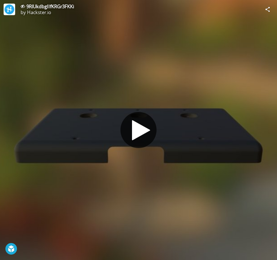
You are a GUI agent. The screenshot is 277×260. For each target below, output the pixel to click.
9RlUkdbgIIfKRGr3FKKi (50, 6)
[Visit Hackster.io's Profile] (9, 9)
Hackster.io (39, 12)
